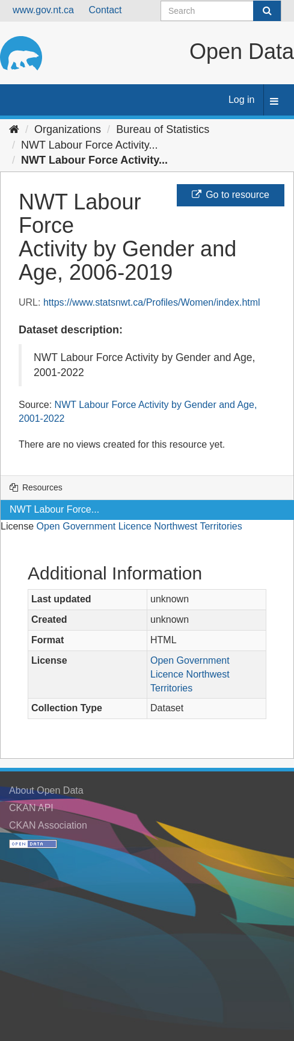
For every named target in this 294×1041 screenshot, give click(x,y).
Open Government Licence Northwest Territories (139, 526)
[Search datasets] (221, 11)
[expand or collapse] (274, 102)
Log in (241, 99)
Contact (104, 10)
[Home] (14, 129)
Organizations (67, 129)
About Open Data (46, 790)
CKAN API (31, 808)
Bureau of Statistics (162, 129)
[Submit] (267, 11)
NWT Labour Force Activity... (89, 145)
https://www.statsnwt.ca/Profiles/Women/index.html (151, 302)
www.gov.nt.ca (43, 10)
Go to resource (230, 195)
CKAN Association (48, 825)
